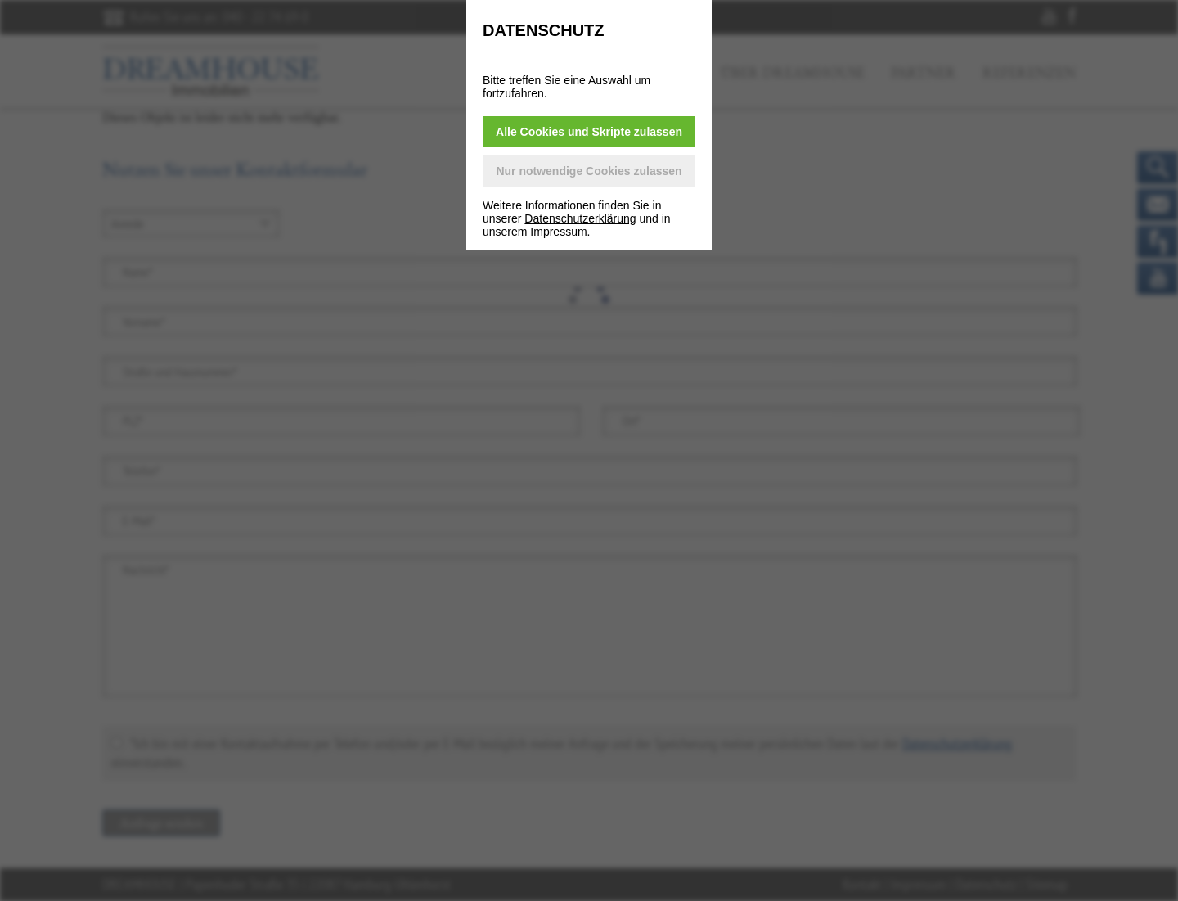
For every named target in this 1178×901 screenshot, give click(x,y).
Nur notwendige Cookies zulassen (588, 171)
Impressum (558, 231)
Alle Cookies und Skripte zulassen (589, 131)
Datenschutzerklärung (580, 218)
